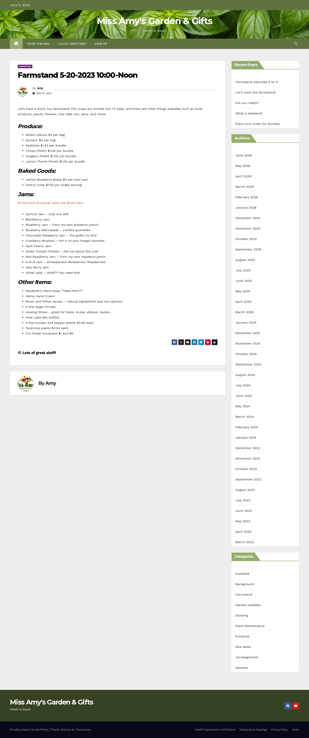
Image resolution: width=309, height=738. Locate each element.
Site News (243, 647)
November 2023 (247, 458)
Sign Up (101, 44)
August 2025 (245, 260)
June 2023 (243, 511)
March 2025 (244, 312)
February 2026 (246, 197)
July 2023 (242, 500)
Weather (242, 668)
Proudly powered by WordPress (29, 729)
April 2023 (243, 531)
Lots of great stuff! (37, 352)
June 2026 (243, 155)
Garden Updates (248, 605)
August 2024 (245, 375)
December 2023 (247, 448)
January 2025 (246, 322)
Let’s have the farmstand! (255, 92)
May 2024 (242, 406)
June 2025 (243, 281)
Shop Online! (38, 44)
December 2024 (247, 333)
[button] (296, 44)
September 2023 (248, 479)
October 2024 (246, 354)
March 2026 (244, 187)
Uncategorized (246, 657)
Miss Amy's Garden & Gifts (154, 20)
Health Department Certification (215, 729)
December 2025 (247, 218)
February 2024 (246, 427)
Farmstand (25, 66)
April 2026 (243, 176)
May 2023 (242, 521)
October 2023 (246, 469)
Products (242, 636)
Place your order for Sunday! (257, 124)
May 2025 (242, 291)
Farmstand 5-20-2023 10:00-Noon (77, 75)
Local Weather (72, 44)
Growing (241, 615)
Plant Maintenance (250, 626)
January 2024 (246, 437)
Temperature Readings (253, 729)
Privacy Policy (279, 729)
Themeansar (83, 729)
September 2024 (248, 364)
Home (295, 729)
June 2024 (243, 396)
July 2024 (242, 385)
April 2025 (243, 302)
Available (242, 573)
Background (244, 584)
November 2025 (247, 228)
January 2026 (246, 207)
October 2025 (246, 239)
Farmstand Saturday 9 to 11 (256, 82)
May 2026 (242, 166)
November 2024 (247, 343)
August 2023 (245, 490)
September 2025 (248, 249)
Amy (40, 88)
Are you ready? (247, 103)
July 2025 (242, 270)
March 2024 (244, 417)
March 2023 (244, 542)
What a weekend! (248, 113)
